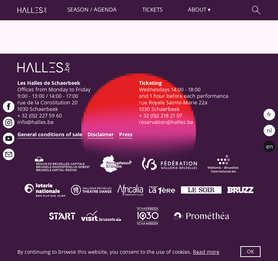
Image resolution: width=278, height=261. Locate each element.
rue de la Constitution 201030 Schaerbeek (47, 105)
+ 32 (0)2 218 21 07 (160, 115)
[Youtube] (8, 138)
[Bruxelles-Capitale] (62, 163)
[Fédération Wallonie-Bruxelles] (169, 163)
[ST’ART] (62, 216)
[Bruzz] (240, 190)
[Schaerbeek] (147, 216)
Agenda (105, 9)
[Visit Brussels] (101, 216)
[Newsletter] (8, 154)
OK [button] (250, 251)
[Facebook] (8, 106)
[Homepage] (31, 10)
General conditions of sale (49, 134)
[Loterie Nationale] (45, 190)
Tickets (152, 9)
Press (125, 134)
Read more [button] (206, 251)
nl (269, 130)
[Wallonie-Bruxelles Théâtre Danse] (91, 190)
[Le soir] (201, 190)
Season (78, 9)
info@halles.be (35, 122)
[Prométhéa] (201, 216)
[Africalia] (130, 190)
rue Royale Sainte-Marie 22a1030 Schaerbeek (173, 105)
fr (269, 115)
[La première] (162, 190)
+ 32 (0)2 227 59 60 (39, 115)
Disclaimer (101, 134)
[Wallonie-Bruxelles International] (223, 164)
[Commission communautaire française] (116, 164)
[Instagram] (8, 122)
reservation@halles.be (166, 122)
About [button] (197, 9)
